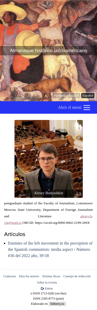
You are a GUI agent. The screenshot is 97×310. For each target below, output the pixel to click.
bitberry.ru (57, 304)
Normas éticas (51, 276)
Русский (60, 95)
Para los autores (29, 276)
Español (87, 95)
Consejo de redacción (77, 276)
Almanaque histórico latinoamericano (48, 50)
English (74, 95)
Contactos (9, 276)
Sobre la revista (47, 282)
